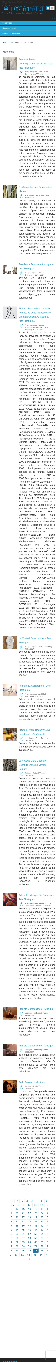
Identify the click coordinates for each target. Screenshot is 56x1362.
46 (29, 1230)
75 (23, 1250)
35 (35, 1221)
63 (23, 1242)
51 (23, 1234)
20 (17, 1213)
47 (35, 1230)
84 (41, 1254)
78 (42, 1250)
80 (16, 1254)
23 (35, 1213)
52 (29, 1234)
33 (23, 1221)
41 (35, 1225)
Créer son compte (9, 28)
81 (22, 1254)
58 (29, 1238)
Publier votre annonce (11, 33)
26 (17, 1217)
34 (29, 1221)
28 (29, 1217)
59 (35, 1238)
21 (23, 1213)
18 (42, 1209)
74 (17, 1250)
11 (35, 1205)
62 (17, 1242)
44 (17, 1230)
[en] (53, 18)
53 (35, 1234)
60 (42, 1238)
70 (29, 1246)
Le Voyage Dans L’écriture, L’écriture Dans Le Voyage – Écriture (34, 764)
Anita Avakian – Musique (32, 1082)
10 (29, 1205)
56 (17, 1238)
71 (35, 1246)
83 (34, 1254)
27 (23, 1217)
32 (17, 1221)
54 (42, 1234)
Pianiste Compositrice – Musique (36, 1009)
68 (17, 1246)
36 (42, 1221)
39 (23, 1225)
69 (23, 1246)
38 (17, 1225)
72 (42, 1246)
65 (35, 1242)
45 (23, 1230)
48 (42, 1230)
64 (29, 1242)
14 (17, 1209)
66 (42, 1242)
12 (41, 1205)
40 (29, 1225)
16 (29, 1209)
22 (29, 1213)
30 (42, 1217)
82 (28, 1254)
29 (35, 1217)
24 (42, 1213)
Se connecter (7, 23)
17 (35, 1209)
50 (17, 1234)
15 (23, 1209)
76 (29, 1250)
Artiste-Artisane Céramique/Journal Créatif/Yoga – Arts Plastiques (37, 63)
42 (42, 1225)
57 (23, 1238)
